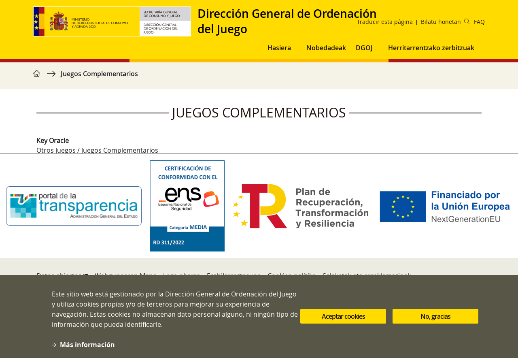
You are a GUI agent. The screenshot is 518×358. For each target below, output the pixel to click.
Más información (87, 350)
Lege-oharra (181, 275)
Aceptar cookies (343, 322)
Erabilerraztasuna (234, 275)
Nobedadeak (326, 47)
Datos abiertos (59, 275)
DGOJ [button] (364, 47)
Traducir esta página (385, 22)
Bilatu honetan (445, 22)
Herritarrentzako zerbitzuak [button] (431, 47)
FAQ (479, 22)
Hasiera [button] (279, 47)
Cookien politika (291, 275)
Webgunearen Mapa (126, 275)
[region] (259, 78)
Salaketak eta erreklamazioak (367, 275)
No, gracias (435, 322)
